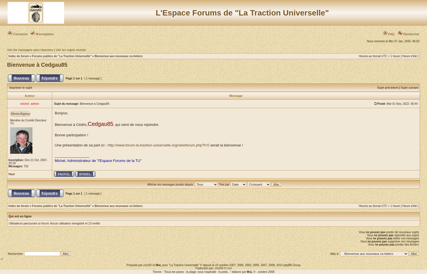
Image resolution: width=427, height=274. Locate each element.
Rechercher (408, 34)
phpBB (147, 265)
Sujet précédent (387, 87)
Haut (11, 174)
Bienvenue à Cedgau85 (37, 65)
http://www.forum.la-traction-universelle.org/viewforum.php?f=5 (158, 145)
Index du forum (18, 56)
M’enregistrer (42, 34)
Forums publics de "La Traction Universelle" (61, 56)
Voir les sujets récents (71, 50)
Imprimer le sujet (21, 87)
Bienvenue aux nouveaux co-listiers (119, 56)
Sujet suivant (409, 87)
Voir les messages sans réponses (30, 50)
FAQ (389, 34)
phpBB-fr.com (223, 268)
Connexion (18, 34)
